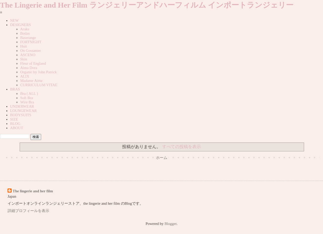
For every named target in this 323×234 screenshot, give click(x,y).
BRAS (15, 89)
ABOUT (16, 128)
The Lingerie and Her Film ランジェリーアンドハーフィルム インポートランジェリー (146, 5)
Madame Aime (31, 81)
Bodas (25, 33)
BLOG (15, 124)
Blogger (171, 224)
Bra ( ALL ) (29, 93)
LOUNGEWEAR (23, 111)
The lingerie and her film (33, 191)
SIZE (14, 119)
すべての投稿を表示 (181, 146)
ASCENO (27, 55)
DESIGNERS (20, 25)
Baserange (28, 38)
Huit (23, 46)
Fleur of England (33, 63)
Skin (23, 59)
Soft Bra (26, 98)
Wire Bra (27, 102)
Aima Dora (28, 68)
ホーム (161, 158)
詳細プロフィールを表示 (28, 211)
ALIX (24, 76)
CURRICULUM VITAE (38, 85)
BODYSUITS (20, 115)
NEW (14, 20)
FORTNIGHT (30, 42)
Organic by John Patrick (38, 72)
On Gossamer (30, 51)
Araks (24, 29)
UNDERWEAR (22, 106)
